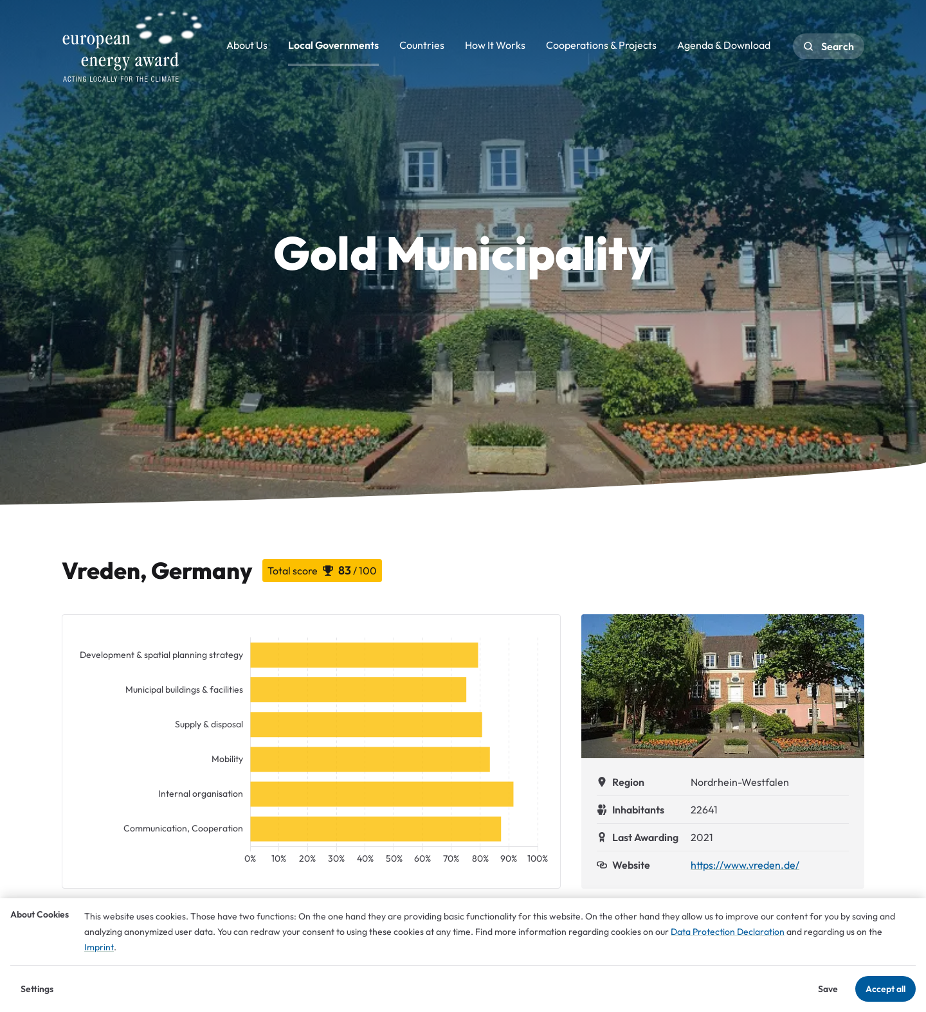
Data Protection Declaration (728, 931)
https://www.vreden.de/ (745, 864)
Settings (37, 989)
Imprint (99, 947)
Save (828, 989)
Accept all (885, 989)
